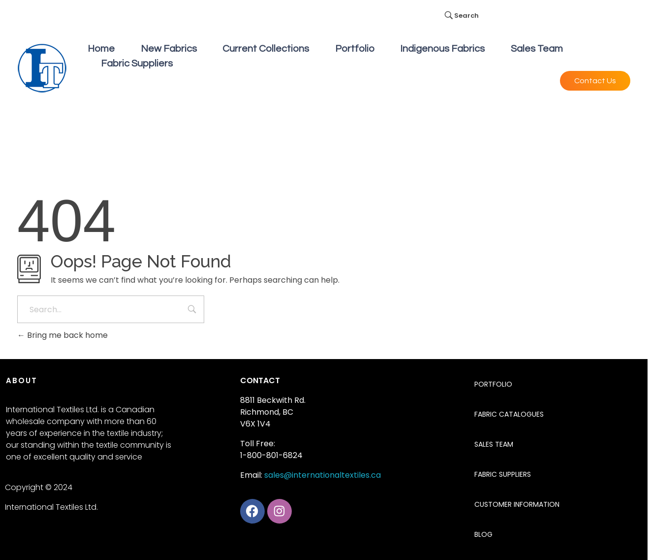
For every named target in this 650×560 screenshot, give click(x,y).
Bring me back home (62, 335)
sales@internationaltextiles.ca (322, 475)
